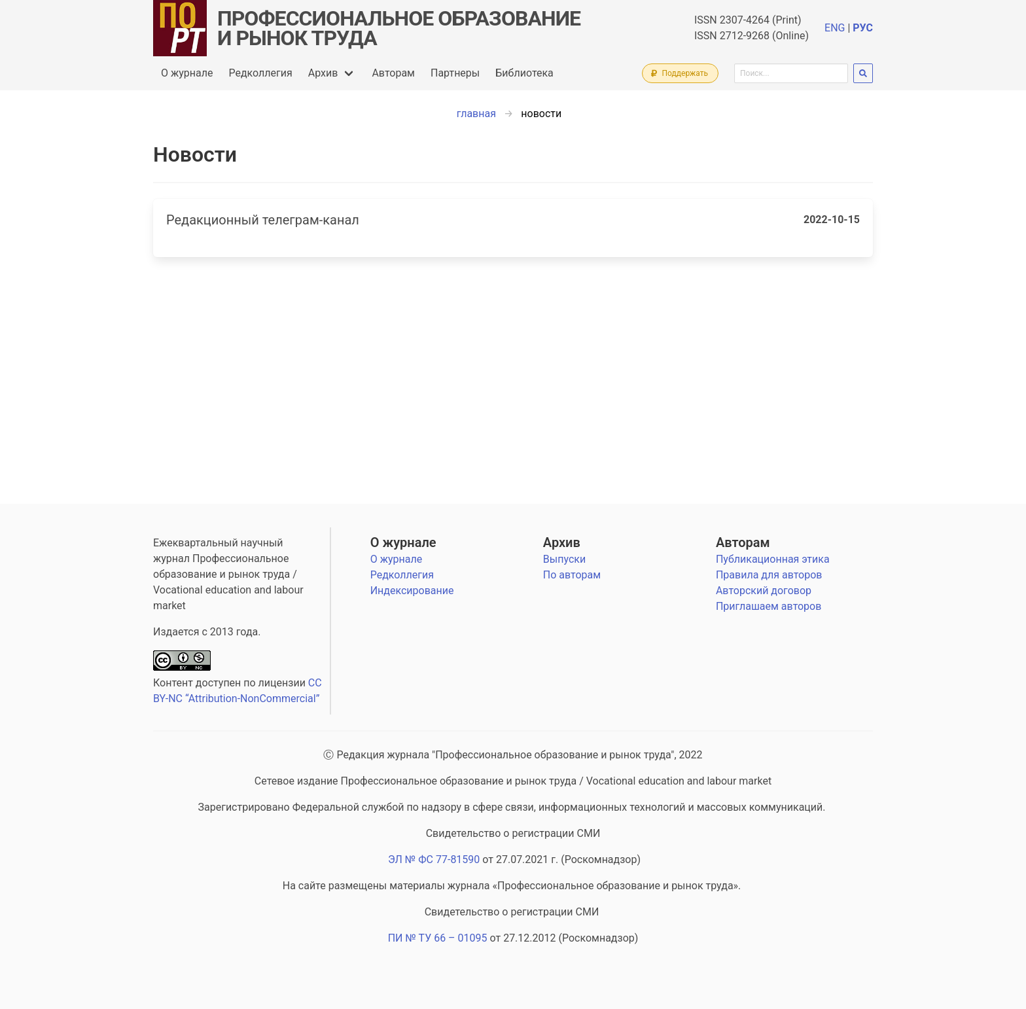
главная (476, 113)
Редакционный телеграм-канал (262, 220)
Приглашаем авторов (768, 606)
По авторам (572, 575)
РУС (863, 28)
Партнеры (455, 73)
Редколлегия (260, 73)
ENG (834, 28)
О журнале (187, 73)
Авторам (393, 73)
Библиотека (524, 73)
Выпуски (564, 559)
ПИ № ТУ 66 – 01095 (437, 938)
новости (541, 113)
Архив (323, 73)
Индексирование (412, 590)
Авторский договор (763, 590)
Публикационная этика (773, 559)
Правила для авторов (769, 575)
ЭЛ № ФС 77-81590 (434, 859)
